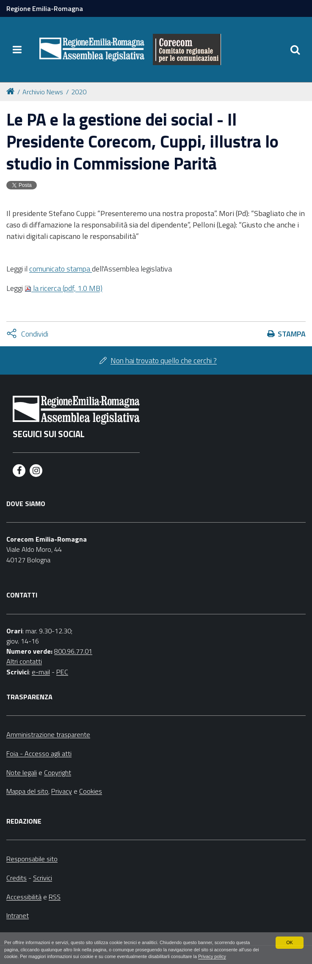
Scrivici (42, 878)
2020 (78, 92)
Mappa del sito (27, 791)
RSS (55, 897)
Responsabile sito (32, 859)
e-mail (41, 672)
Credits (16, 878)
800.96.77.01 (73, 651)
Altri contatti (24, 661)
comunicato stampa (60, 268)
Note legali (21, 772)
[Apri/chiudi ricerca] (295, 49)
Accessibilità (23, 897)
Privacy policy (212, 956)
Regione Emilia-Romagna (44, 8)
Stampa (292, 334)
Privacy (61, 791)
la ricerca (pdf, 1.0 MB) (63, 288)
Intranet (17, 915)
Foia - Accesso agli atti (39, 753)
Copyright (57, 772)
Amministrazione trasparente (48, 734)
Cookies (90, 791)
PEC (62, 672)
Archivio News (42, 92)
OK (289, 942)
